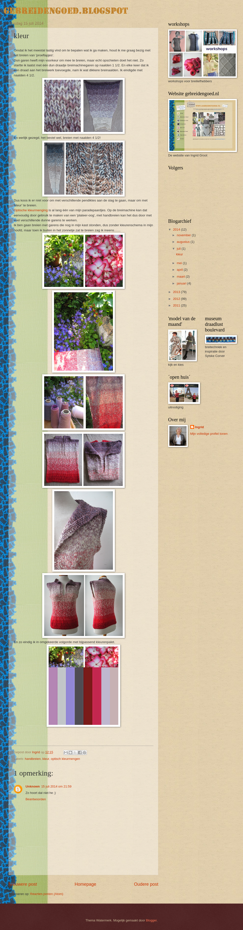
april (180, 269)
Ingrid (199, 427)
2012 (177, 299)
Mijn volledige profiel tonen (209, 434)
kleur (45, 759)
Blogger (151, 920)
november (184, 235)
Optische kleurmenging (31, 210)
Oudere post (146, 884)
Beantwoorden (36, 799)
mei (180, 263)
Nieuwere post (23, 884)
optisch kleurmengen (65, 759)
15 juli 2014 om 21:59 (56, 786)
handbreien (32, 759)
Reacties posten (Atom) (46, 894)
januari (182, 283)
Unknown (33, 786)
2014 (177, 229)
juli (179, 248)
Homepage (85, 884)
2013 (177, 292)
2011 (177, 305)
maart (181, 276)
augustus (183, 242)
